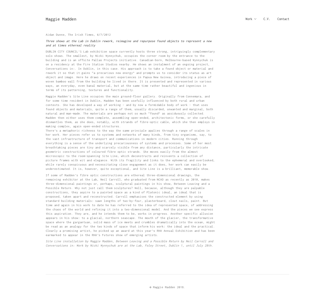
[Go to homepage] (61, 19)
